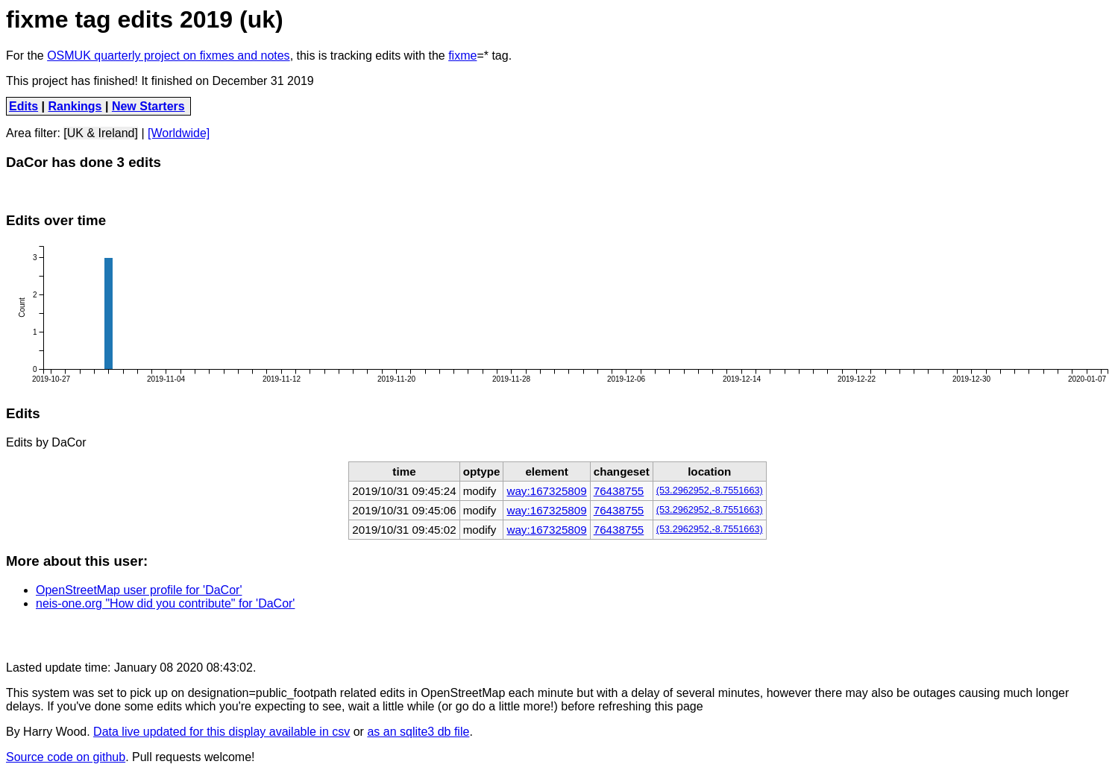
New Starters (148, 106)
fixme (462, 55)
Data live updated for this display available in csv (221, 731)
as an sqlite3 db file (418, 731)
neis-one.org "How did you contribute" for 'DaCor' (165, 603)
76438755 (619, 491)
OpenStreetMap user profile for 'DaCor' (139, 590)
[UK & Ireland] (100, 133)
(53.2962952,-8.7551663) (709, 490)
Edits (23, 106)
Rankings (75, 106)
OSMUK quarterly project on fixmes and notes (168, 55)
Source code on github (65, 757)
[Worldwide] (179, 133)
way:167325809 (546, 491)
